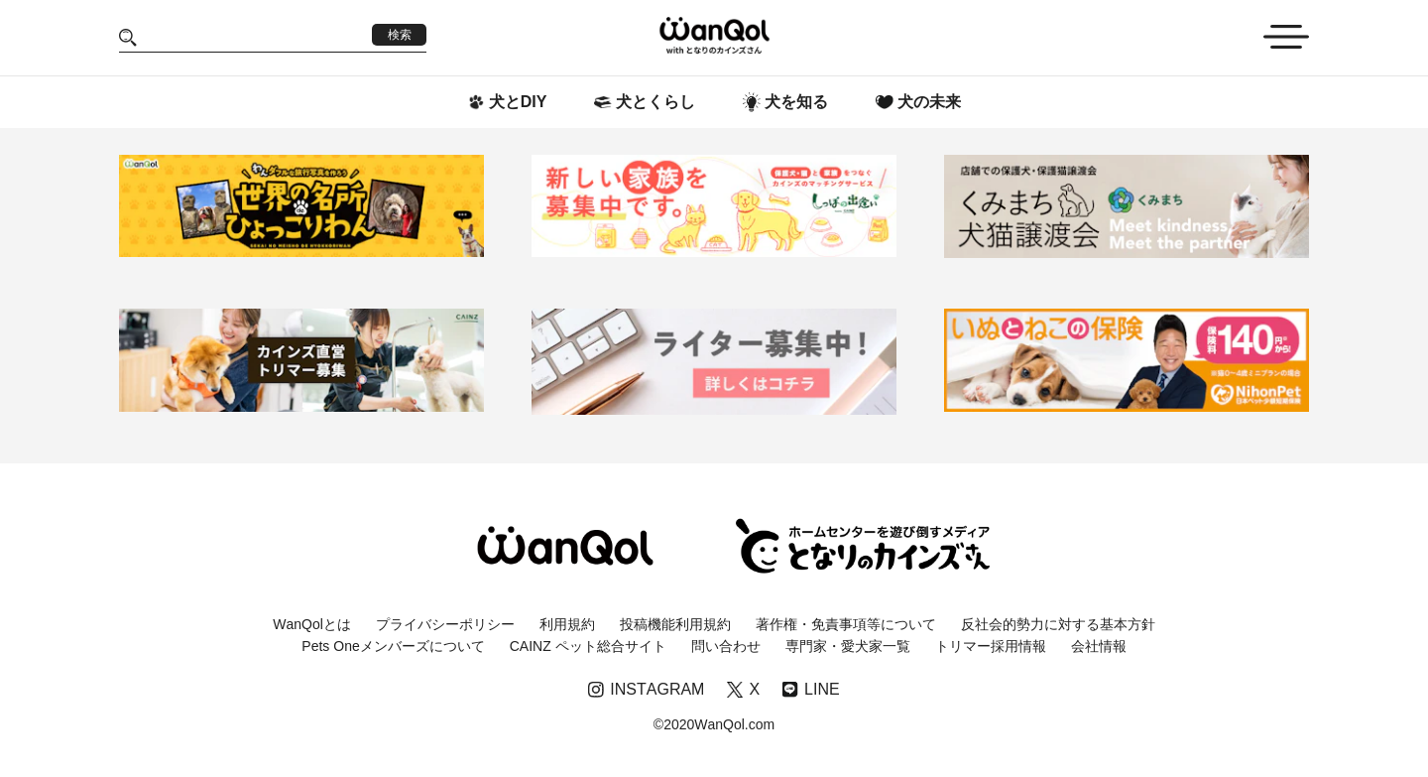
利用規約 (567, 624)
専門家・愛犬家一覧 (847, 646)
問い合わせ (726, 646)
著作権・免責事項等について (846, 624)
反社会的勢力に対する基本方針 (1058, 624)
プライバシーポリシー (445, 624)
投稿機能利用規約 (675, 624)
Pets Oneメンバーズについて (392, 646)
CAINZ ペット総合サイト (588, 646)
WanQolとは (312, 624)
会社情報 (1099, 646)
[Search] (254, 37)
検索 (400, 35)
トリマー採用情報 (990, 646)
